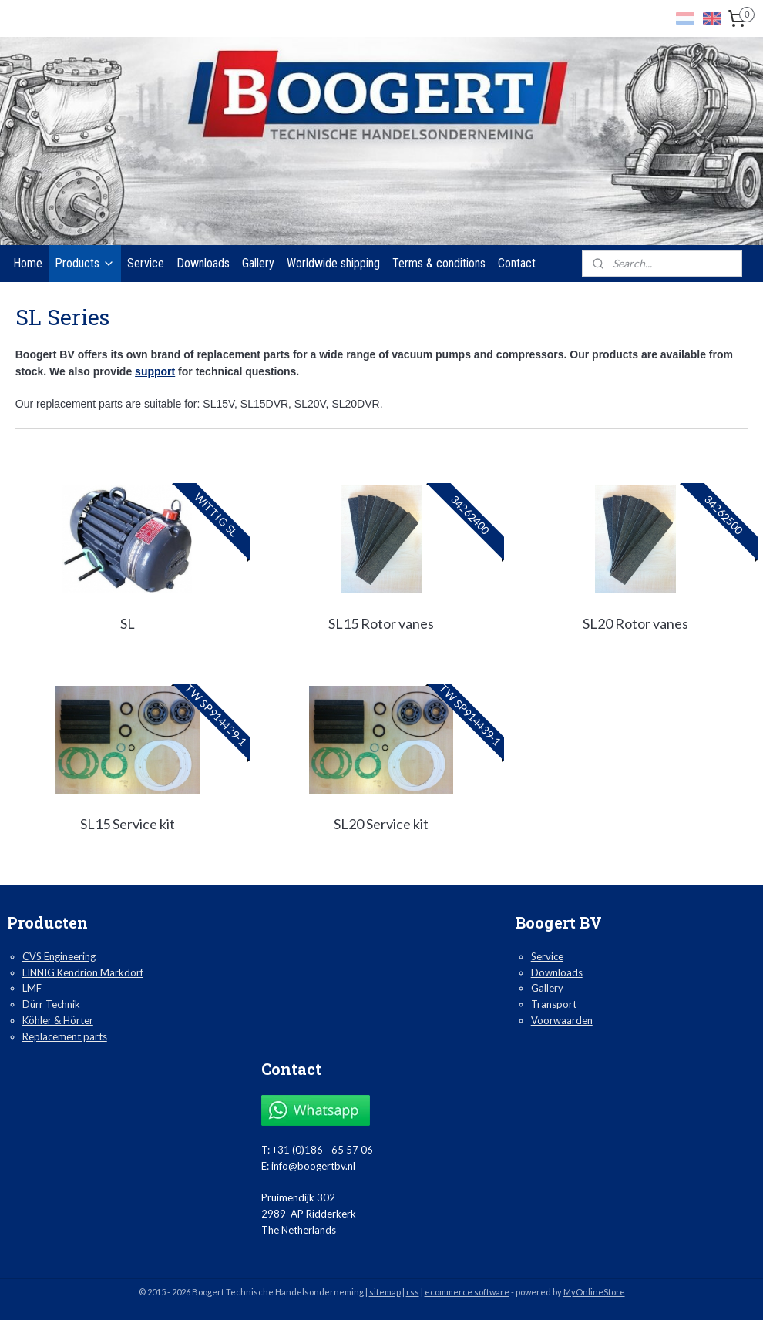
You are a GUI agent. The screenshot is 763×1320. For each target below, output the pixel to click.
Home (27, 263)
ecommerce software (467, 1292)
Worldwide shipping (333, 263)
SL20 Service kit (381, 823)
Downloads (203, 263)
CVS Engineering (59, 956)
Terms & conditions (439, 263)
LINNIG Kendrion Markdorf (82, 972)
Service (145, 263)
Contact (517, 263)
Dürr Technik (51, 1004)
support (155, 371)
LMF (32, 988)
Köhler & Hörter (57, 1020)
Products (85, 263)
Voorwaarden (562, 1020)
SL (127, 623)
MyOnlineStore (594, 1292)
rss (412, 1292)
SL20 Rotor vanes (635, 623)
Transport (553, 1004)
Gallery (258, 263)
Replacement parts (64, 1036)
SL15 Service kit (127, 823)
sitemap (385, 1292)
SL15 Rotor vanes (381, 623)
